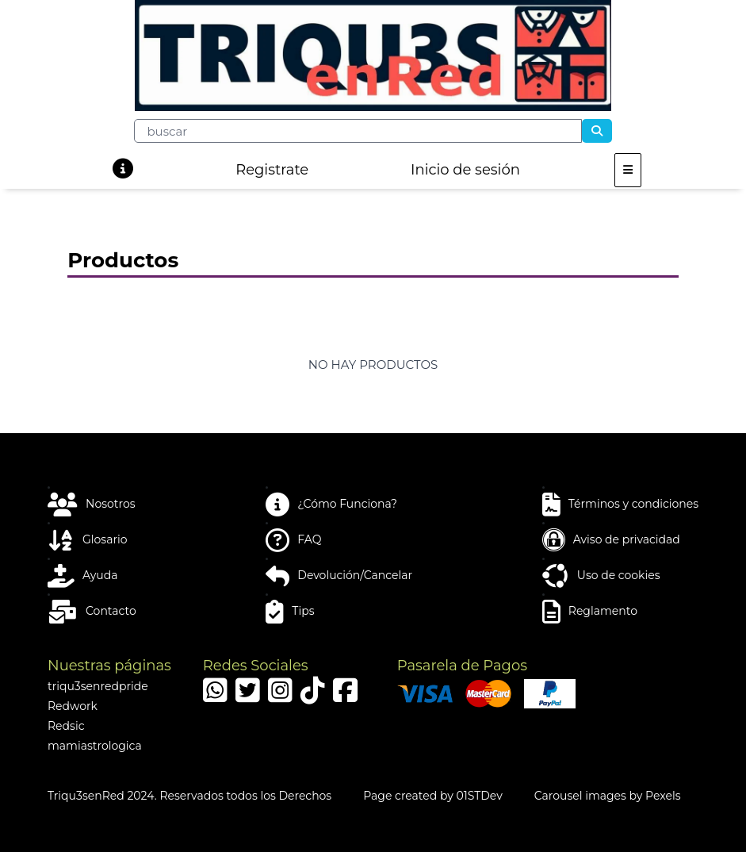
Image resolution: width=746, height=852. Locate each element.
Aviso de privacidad (611, 540)
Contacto (92, 612)
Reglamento (589, 612)
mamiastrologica (95, 746)
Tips (290, 612)
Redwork (73, 706)
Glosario (88, 540)
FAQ (293, 540)
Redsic (66, 726)
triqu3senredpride (98, 686)
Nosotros (92, 504)
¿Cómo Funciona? (331, 504)
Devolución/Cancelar (339, 576)
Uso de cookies (601, 576)
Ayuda (82, 576)
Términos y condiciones (620, 504)
